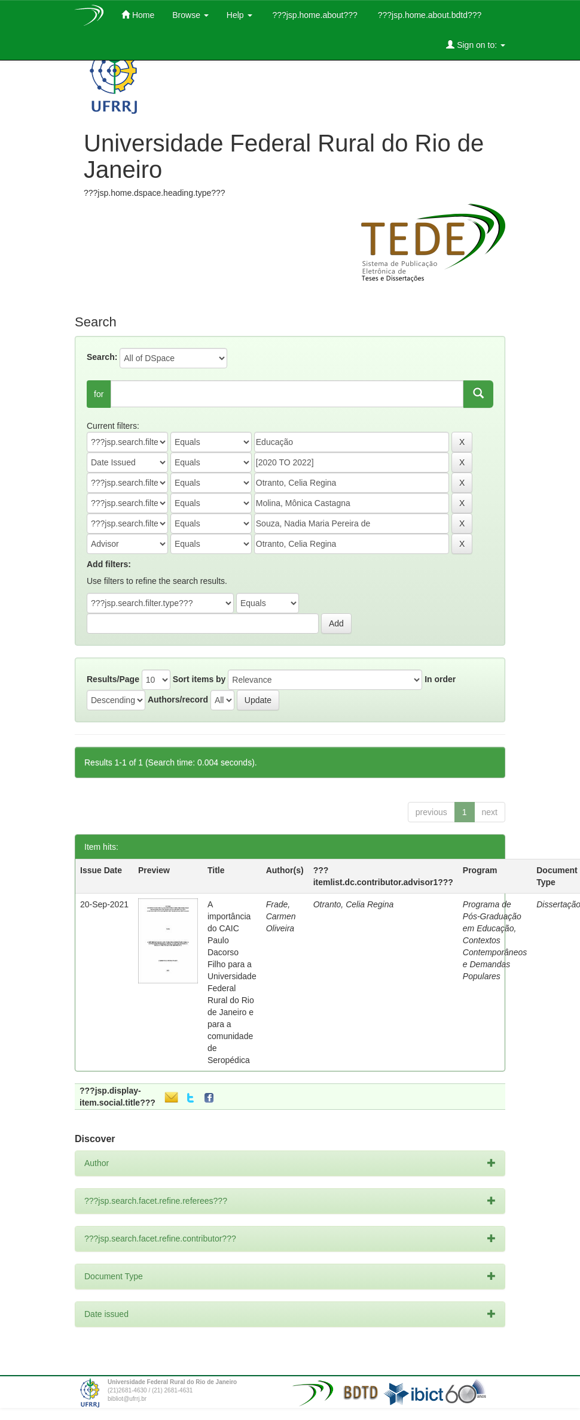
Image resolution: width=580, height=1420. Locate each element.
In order (440, 679)
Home (137, 15)
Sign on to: (475, 45)
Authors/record (178, 699)
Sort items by (199, 679)
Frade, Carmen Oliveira (281, 916)
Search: (102, 357)
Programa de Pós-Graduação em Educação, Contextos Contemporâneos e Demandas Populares (495, 940)
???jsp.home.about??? (314, 15)
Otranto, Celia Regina (353, 904)
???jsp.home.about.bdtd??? (428, 15)
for (98, 394)
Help (239, 15)
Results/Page (113, 679)
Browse (190, 15)
